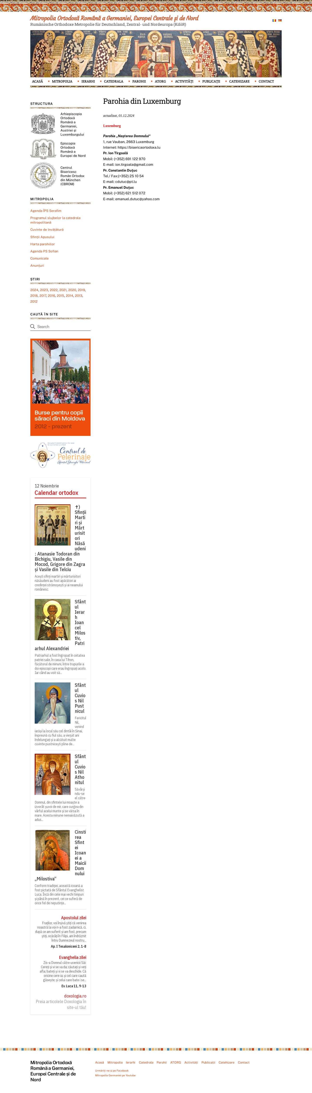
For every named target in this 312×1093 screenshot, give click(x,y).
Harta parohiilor (42, 244)
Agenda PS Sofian (44, 251)
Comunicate (39, 258)
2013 (78, 295)
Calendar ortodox (56, 492)
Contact (266, 81)
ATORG (160, 81)
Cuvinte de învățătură (46, 229)
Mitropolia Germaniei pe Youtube (115, 1075)
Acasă (37, 81)
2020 (72, 290)
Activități (184, 81)
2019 (81, 290)
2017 (42, 295)
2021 (63, 290)
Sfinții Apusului (42, 237)
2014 (69, 295)
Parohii (139, 81)
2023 (44, 290)
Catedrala (113, 81)
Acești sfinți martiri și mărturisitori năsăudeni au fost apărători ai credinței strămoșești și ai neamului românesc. (59, 582)
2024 (34, 290)
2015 (60, 295)
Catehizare (239, 81)
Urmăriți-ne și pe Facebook (112, 1070)
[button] (37, 53)
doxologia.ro (75, 996)
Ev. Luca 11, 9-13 (74, 986)
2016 (51, 295)
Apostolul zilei (73, 918)
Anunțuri (37, 265)
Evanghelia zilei (72, 957)
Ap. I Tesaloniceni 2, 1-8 (68, 946)
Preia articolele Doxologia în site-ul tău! (61, 1004)
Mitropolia (62, 81)
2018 (34, 295)
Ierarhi (88, 81)
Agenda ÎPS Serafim (45, 211)
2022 (54, 290)
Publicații (211, 81)
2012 (33, 301)
